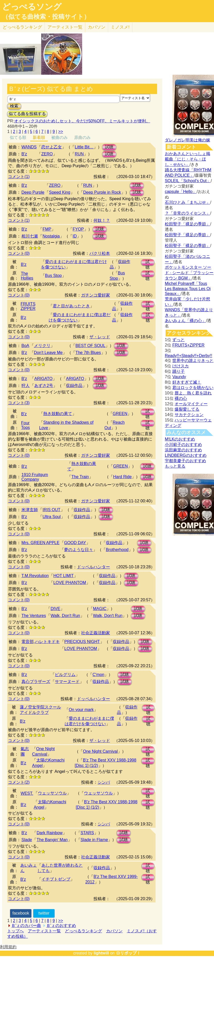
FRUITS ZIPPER (28, 306)
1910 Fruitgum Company (34, 476)
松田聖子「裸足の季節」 (187, 224)
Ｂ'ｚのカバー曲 (26, 925)
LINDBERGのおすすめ (186, 455)
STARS (87, 833)
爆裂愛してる (187, 409)
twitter (43, 913)
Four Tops (25, 425)
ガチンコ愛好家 (95, 295)
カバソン (96, 27)
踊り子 (178, 371)
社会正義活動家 (95, 633)
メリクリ (42, 345)
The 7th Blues (88, 352)
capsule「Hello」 (181, 191)
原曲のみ (82, 137)
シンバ (104, 782)
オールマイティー (191, 404)
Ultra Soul (51, 516)
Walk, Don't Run (65, 615)
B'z (24, 154)
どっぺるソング (32, 6)
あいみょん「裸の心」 (185, 320)
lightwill (101, 953)
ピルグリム (65, 674)
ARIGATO (43, 378)
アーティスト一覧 (44, 931)
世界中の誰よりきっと (192, 360)
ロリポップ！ (128, 953)
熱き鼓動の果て (57, 413)
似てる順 (18, 137)
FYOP (78, 229)
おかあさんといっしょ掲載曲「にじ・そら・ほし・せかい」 (187, 159)
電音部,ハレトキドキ (40, 641)
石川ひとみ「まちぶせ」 (187, 202)
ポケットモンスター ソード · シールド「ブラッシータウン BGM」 (189, 272)
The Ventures (33, 615)
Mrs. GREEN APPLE (40, 542)
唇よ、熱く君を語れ (193, 393)
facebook (20, 913)
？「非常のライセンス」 (187, 213)
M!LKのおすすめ (180, 439)
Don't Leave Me (48, 352)
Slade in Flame (94, 840)
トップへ (15, 931)
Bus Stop (53, 275)
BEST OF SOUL (90, 345)
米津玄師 (29, 510)
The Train (80, 477)
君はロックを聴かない (192, 387)
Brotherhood (117, 549)
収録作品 (74, 385)
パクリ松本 (99, 253)
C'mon (98, 674)
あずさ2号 (43, 385)
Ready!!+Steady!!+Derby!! (188, 355)
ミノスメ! (120, 27)
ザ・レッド (99, 337)
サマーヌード (67, 681)
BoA (25, 345)
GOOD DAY (75, 542)
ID (75, 236)
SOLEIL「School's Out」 (188, 181)
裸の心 (181, 398)
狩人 (25, 385)
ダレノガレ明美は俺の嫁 (187, 140)
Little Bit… (84, 147)
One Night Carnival (100, 751)
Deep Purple (32, 192)
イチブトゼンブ (55, 879)
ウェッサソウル (52, 793)
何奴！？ (101, 220)
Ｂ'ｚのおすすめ (61, 925)
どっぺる (22, 27)
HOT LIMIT (63, 575)
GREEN (120, 413)
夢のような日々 (78, 549)
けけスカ (180, 366)
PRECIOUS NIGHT (82, 641)
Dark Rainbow (49, 833)
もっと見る (175, 466)
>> (60, 131)
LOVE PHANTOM (69, 582)
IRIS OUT (51, 510)
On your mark (81, 709)
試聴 (109, 147)
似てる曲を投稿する (27, 114)
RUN (79, 154)
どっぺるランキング (83, 931)
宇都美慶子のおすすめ (185, 461)
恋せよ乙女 (51, 147)
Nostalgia (51, 236)
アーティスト (64, 27)
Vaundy (179, 377)
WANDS (29, 147)
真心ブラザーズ (35, 681)
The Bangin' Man (52, 840)
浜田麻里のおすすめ (183, 450)
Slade (26, 840)
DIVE (55, 608)
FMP (46, 229)
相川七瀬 (29, 236)
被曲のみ (59, 137)
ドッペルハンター (93, 567)
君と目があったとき (71, 306)
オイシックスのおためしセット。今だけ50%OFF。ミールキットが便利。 (82, 121)
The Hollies (27, 275)
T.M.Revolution (35, 575)
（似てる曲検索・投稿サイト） (46, 16)
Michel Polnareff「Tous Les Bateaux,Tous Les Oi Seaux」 (188, 288)
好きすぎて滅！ (186, 382)
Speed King (59, 192)
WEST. (27, 793)
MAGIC (99, 608)
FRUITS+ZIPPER (188, 345)
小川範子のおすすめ (183, 444)
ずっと (178, 339)
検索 (14, 106)
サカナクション (189, 414)
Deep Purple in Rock (102, 192)
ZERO (47, 154)
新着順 (39, 137)
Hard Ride (122, 477)
